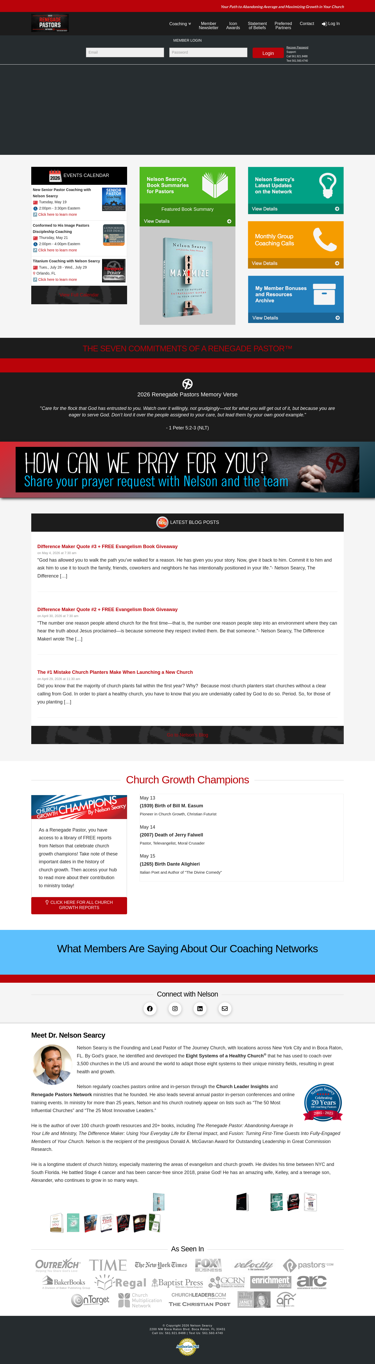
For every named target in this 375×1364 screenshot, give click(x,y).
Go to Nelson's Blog (187, 735)
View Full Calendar (79, 294)
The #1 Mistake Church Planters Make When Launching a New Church (115, 672)
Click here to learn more (57, 214)
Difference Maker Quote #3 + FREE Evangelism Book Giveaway (108, 546)
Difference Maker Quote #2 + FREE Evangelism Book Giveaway (108, 609)
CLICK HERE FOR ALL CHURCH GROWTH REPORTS (79, 905)
